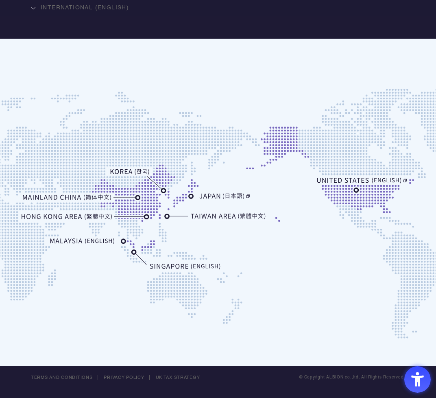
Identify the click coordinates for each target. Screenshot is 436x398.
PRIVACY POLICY (124, 378)
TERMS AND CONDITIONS (62, 378)
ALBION (218, 38)
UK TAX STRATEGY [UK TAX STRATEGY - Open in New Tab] (178, 378)
